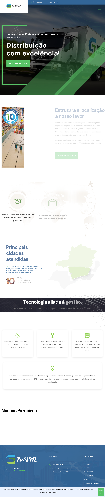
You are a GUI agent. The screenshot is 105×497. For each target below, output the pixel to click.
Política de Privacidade (69, 489)
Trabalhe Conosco (91, 483)
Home (87, 464)
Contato (88, 479)
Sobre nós (88, 472)
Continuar (101, 492)
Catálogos (88, 475)
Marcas (87, 468)
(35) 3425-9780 (38, 2)
